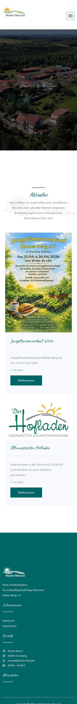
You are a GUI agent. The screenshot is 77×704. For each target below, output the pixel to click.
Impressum (9, 620)
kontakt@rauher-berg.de (21, 660)
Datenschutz (10, 625)
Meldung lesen (26, 380)
